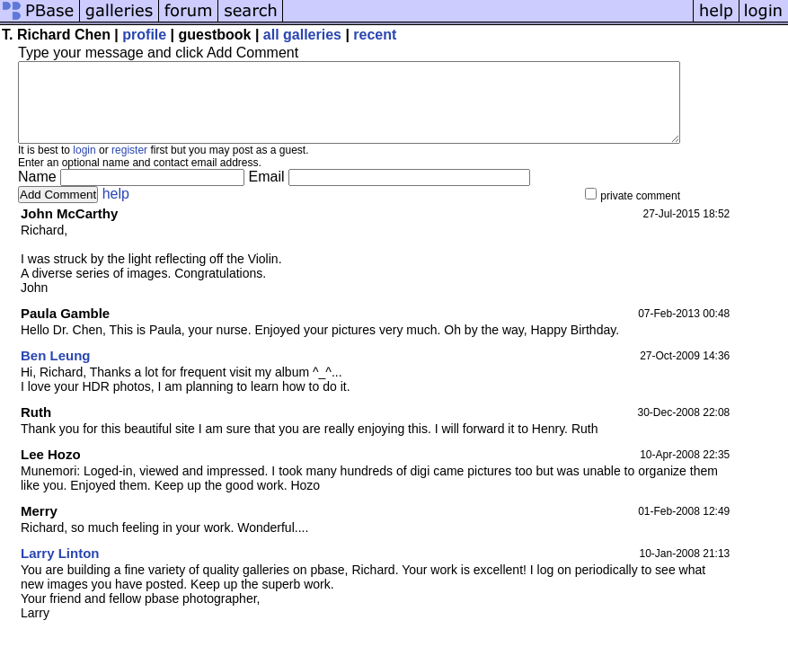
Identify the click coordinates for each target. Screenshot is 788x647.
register (129, 166)
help (115, 209)
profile (144, 34)
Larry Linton (60, 569)
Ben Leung (56, 371)
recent (374, 34)
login (84, 166)
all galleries (302, 34)
